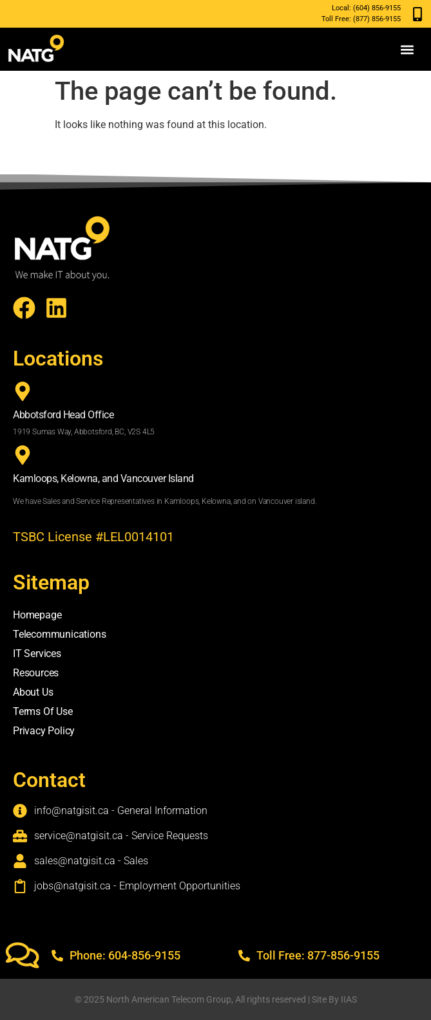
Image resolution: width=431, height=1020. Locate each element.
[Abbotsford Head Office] (22, 391)
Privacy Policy (44, 731)
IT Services (37, 653)
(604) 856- (369, 8)
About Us (33, 692)
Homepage (37, 615)
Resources (36, 673)
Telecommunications (59, 634)
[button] (407, 49)
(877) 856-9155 (377, 19)
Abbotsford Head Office (63, 415)
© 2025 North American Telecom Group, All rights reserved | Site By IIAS (216, 999)
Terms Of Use (43, 711)
